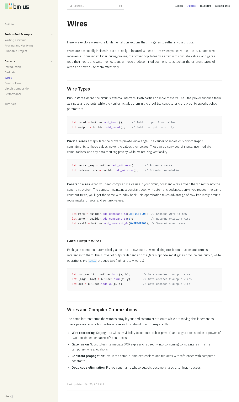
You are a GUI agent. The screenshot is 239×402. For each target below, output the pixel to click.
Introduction (13, 67)
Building (10, 24)
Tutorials (10, 104)
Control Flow (13, 83)
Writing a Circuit (15, 40)
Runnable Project (16, 51)
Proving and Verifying (19, 45)
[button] (51, 34)
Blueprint (205, 5)
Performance (13, 94)
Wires (8, 78)
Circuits (10, 61)
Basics (179, 5)
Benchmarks (222, 5)
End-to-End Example (18, 34)
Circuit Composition (17, 88)
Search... (96, 6)
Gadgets (10, 72)
